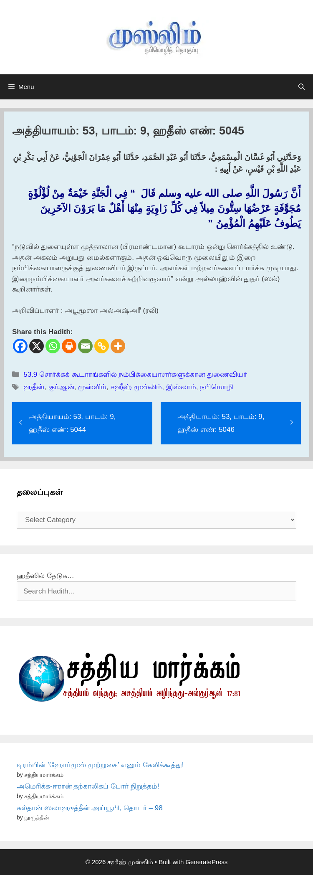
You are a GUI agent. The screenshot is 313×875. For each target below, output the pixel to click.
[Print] (69, 346)
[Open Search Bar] (301, 86)
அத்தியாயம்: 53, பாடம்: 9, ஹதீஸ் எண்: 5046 (220, 423)
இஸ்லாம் (181, 387)
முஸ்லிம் (92, 387)
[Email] (85, 346)
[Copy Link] (101, 346)
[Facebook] (20, 346)
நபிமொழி (216, 387)
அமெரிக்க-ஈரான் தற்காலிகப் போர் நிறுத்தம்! (88, 786)
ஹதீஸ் (33, 387)
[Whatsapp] (52, 346)
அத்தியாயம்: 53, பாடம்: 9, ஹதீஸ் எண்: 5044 (72, 423)
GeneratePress (206, 861)
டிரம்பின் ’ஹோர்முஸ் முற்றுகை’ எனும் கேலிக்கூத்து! (100, 765)
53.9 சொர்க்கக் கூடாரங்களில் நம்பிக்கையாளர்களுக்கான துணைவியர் (135, 374)
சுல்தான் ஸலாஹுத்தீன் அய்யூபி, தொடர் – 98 (90, 808)
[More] (118, 346)
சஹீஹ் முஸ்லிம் (136, 387)
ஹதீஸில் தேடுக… (45, 576)
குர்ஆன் (61, 387)
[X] (36, 346)
